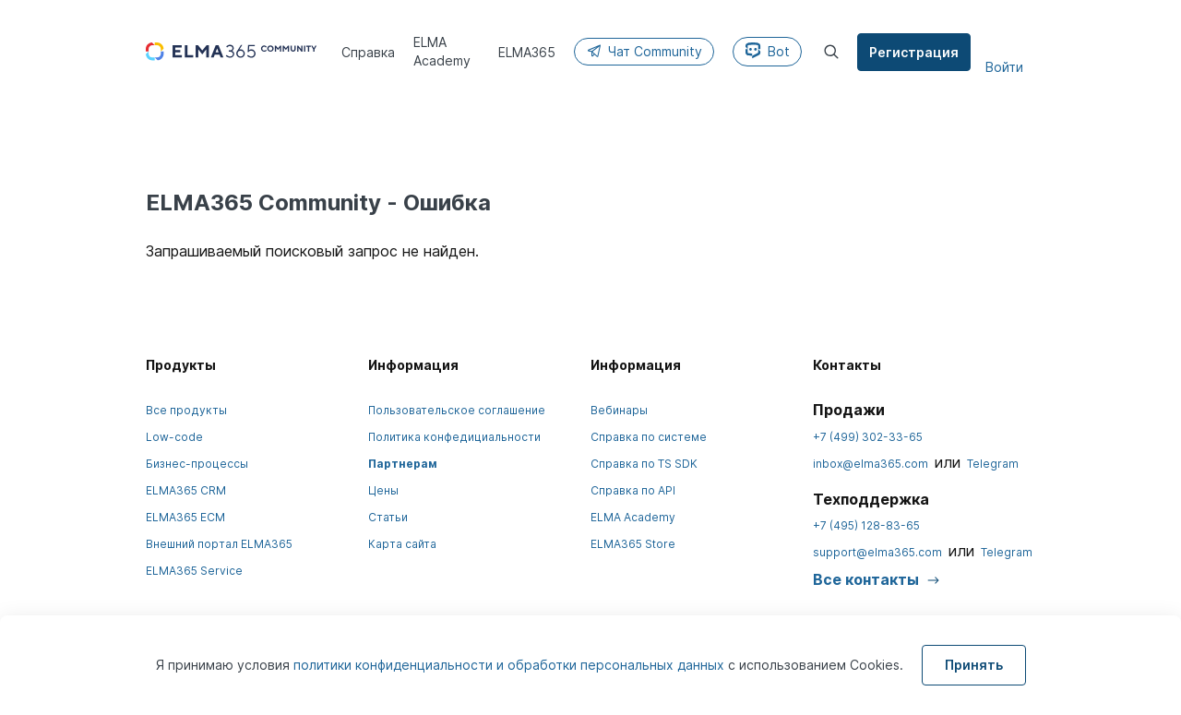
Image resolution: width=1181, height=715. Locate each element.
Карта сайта (402, 544)
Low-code (174, 437)
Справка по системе (648, 437)
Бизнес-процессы (197, 464)
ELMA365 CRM (186, 490)
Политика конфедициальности (454, 437)
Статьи (388, 517)
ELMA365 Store (632, 544)
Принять (974, 665)
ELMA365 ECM (185, 517)
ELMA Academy (632, 517)
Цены (383, 490)
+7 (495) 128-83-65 (866, 525)
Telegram (993, 464)
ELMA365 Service (194, 571)
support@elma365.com (877, 552)
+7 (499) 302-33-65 (868, 437)
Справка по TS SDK (644, 464)
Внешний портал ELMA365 (219, 544)
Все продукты (186, 410)
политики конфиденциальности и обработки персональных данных (510, 665)
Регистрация (915, 52)
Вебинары (619, 410)
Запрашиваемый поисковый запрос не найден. (312, 251)
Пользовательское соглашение (456, 410)
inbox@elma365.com (870, 464)
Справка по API (632, 490)
